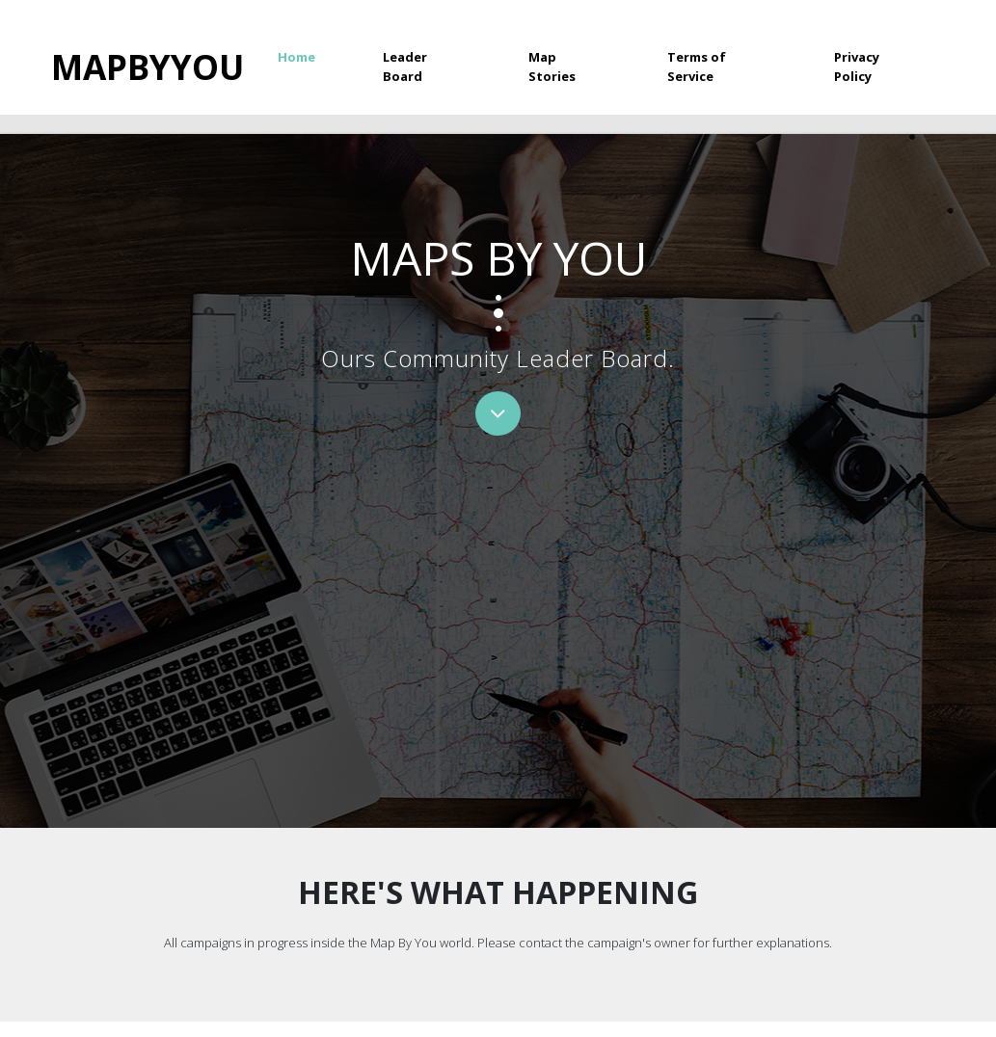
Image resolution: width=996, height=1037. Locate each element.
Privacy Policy (856, 66)
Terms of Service (696, 66)
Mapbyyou (147, 66)
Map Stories (552, 66)
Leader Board (405, 66)
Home (313, 56)
